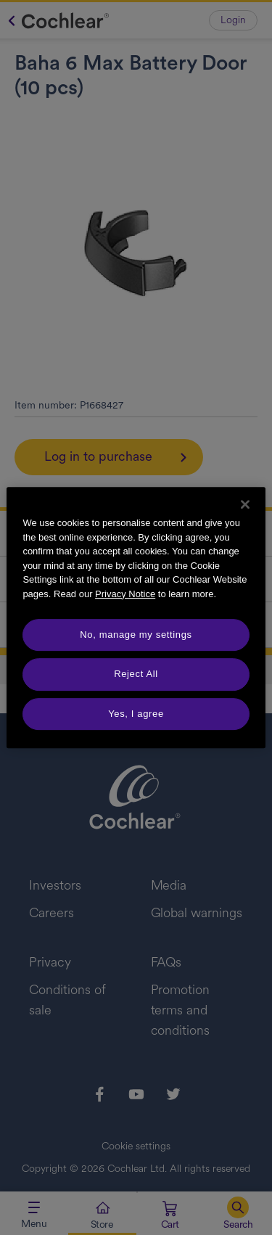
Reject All (136, 673)
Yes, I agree (136, 713)
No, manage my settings (135, 634)
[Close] (245, 504)
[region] (136, 617)
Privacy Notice (125, 593)
